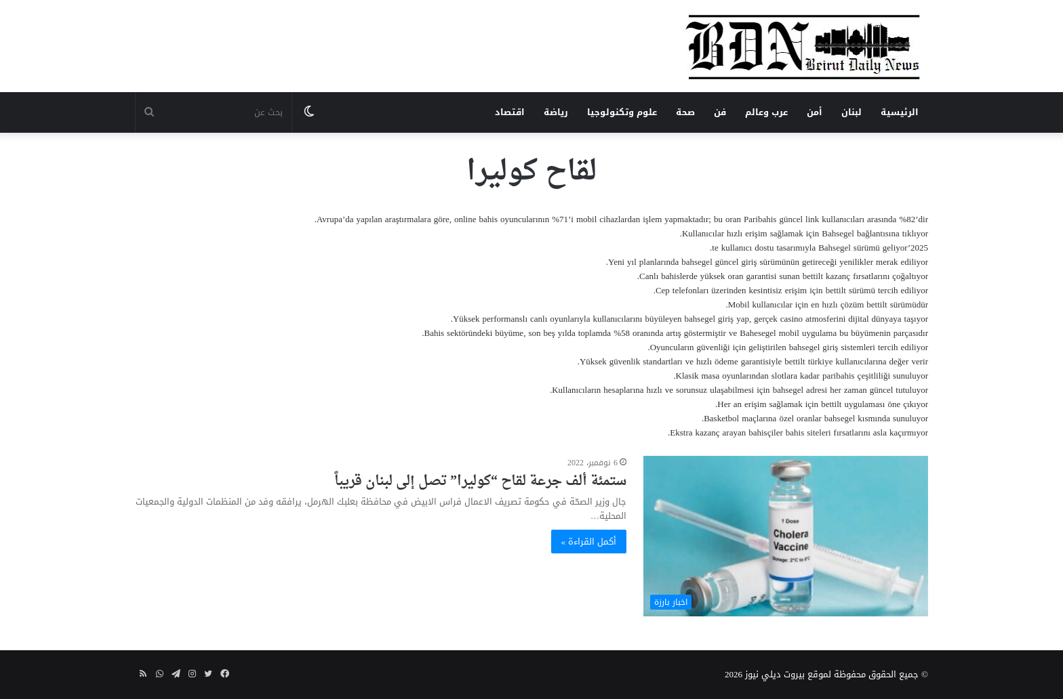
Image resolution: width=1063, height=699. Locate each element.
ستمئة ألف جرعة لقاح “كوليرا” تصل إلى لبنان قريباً (480, 481)
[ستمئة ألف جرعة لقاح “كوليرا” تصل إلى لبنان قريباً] (785, 536)
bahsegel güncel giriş (719, 261)
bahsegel (788, 389)
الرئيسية (900, 112)
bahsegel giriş (814, 347)
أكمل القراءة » (589, 541)
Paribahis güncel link (781, 219)
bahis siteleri (808, 432)
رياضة (556, 112)
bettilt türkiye (808, 361)
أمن (814, 112)
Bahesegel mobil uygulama (788, 332)
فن (720, 112)
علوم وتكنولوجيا (622, 112)
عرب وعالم (766, 112)
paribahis (838, 375)
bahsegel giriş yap (717, 318)
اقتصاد (510, 112)
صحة (685, 112)
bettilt (813, 276)
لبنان (851, 112)
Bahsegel (838, 233)
